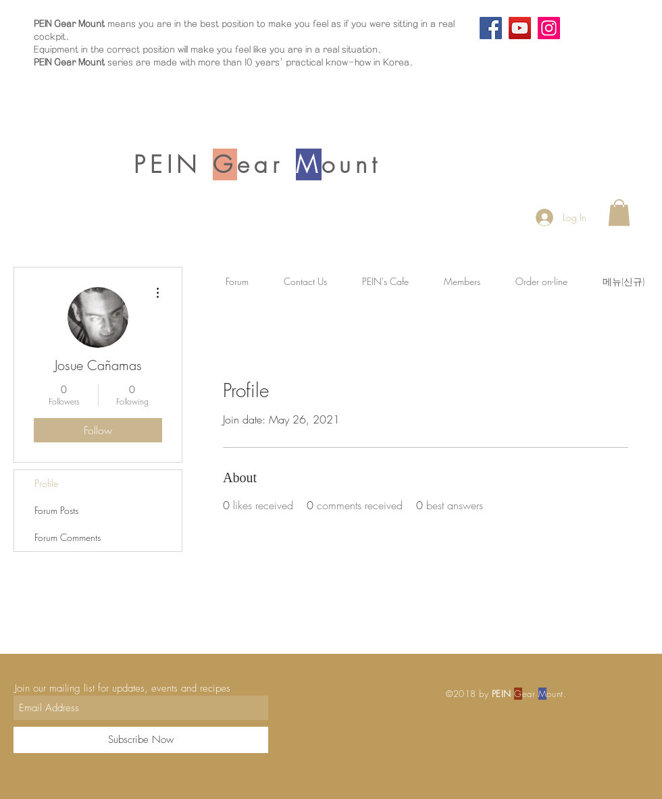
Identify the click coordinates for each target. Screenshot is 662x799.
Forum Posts (56, 510)
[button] (619, 212)
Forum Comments (67, 537)
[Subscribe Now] (141, 740)
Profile (46, 483)
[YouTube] (520, 28)
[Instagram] (549, 28)
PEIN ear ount (257, 164)
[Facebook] (491, 28)
